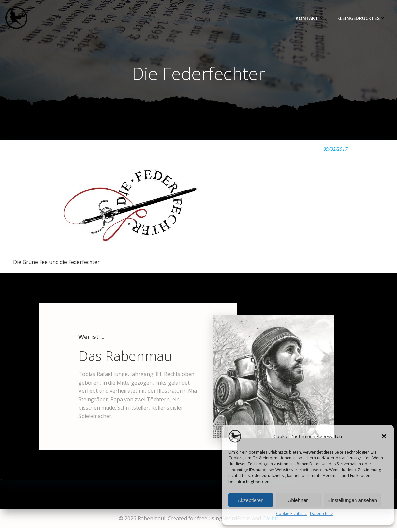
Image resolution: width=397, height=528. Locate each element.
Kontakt (310, 18)
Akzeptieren (250, 500)
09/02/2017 (335, 149)
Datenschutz (321, 513)
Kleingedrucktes (361, 18)
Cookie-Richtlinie (291, 513)
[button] (384, 436)
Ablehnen (298, 500)
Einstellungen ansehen (352, 500)
